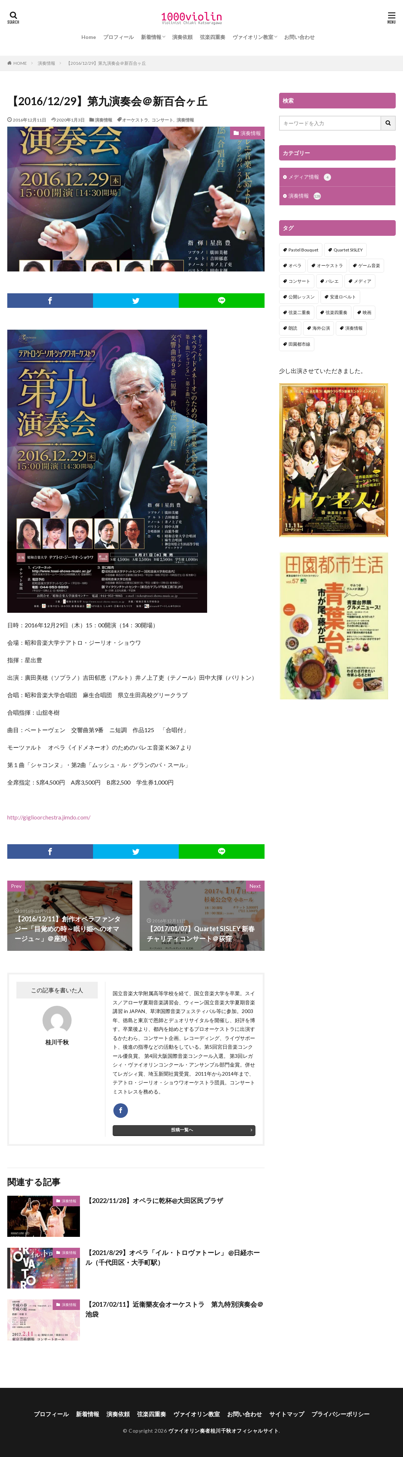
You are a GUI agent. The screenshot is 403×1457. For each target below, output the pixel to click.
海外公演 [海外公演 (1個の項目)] (321, 329)
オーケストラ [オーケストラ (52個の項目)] (330, 266)
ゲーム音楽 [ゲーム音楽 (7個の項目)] (369, 266)
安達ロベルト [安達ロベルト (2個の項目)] (343, 297)
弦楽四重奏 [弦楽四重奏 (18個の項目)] (336, 313)
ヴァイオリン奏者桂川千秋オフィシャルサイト (223, 1431)
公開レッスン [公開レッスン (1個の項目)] (302, 297)
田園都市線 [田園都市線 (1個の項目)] (299, 345)
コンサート (162, 120)
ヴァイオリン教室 (253, 37)
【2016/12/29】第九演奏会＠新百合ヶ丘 (106, 63)
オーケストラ (135, 120)
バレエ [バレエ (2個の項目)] (332, 282)
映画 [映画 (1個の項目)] (367, 313)
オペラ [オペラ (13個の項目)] (295, 266)
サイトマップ (286, 1413)
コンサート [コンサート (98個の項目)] (299, 282)
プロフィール (118, 37)
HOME (20, 63)
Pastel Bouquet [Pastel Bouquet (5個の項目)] (303, 250)
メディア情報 (310, 177)
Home (88, 37)
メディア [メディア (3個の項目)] (362, 282)
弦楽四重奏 (212, 37)
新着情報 (151, 37)
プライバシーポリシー (340, 1413)
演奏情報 (46, 63)
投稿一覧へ (182, 1129)
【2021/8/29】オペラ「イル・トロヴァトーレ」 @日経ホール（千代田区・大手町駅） (172, 1257)
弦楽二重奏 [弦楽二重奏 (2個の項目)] (299, 313)
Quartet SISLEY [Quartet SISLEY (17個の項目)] (348, 250)
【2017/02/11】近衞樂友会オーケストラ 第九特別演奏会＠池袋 (174, 1309)
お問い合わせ (299, 37)
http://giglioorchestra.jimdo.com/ (48, 817)
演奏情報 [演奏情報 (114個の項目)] (354, 329)
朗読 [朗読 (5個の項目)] (293, 329)
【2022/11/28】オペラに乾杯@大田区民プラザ (154, 1200)
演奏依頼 (182, 37)
